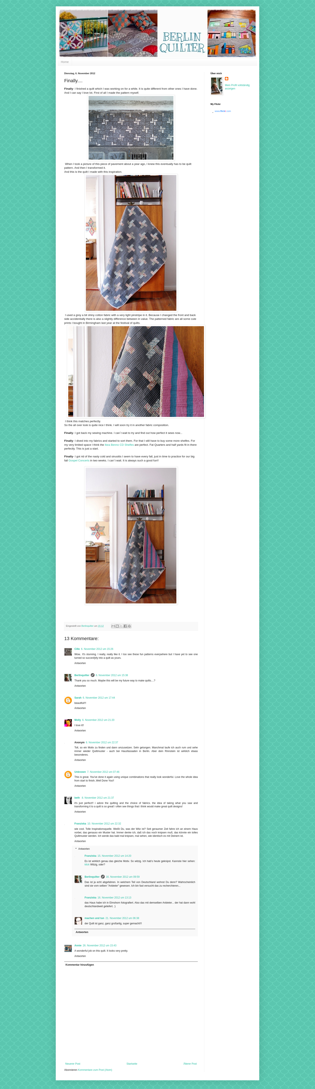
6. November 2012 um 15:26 (97, 649)
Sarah (77, 697)
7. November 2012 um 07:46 (103, 771)
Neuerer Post (72, 1063)
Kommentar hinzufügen (80, 964)
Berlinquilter (81, 675)
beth (77, 797)
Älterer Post (190, 1063)
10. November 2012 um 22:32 (104, 823)
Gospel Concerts (79, 460)
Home (65, 62)
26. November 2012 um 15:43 (99, 945)
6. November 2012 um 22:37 (102, 742)
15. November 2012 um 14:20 (114, 855)
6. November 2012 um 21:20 (98, 720)
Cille (77, 649)
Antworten (80, 663)
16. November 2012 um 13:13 (114, 897)
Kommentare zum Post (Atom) (95, 1069)
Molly (77, 720)
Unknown (80, 771)
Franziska (80, 823)
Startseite (132, 1063)
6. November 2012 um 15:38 (112, 675)
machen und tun (94, 918)
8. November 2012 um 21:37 (98, 797)
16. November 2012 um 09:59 (123, 876)
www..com (223, 111)
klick (87, 864)
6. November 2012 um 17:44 (99, 697)
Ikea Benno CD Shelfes (119, 444)
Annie (77, 945)
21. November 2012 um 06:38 (122, 918)
